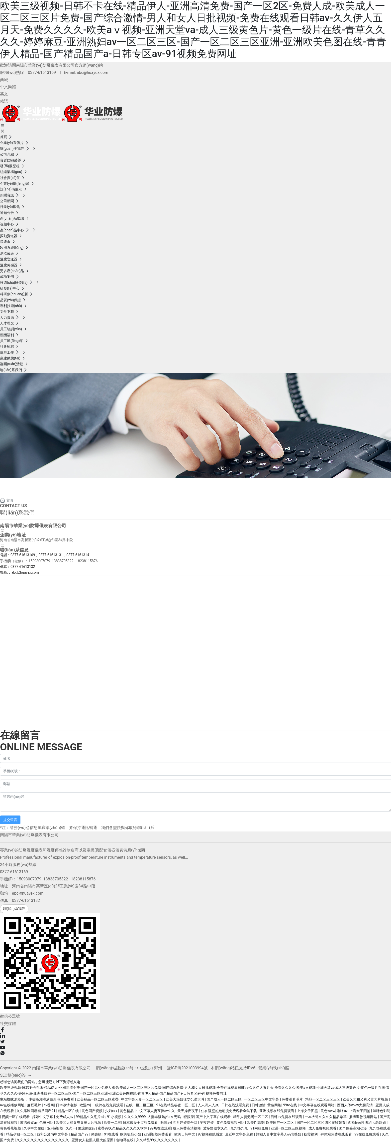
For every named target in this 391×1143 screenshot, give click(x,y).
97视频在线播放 (210, 1134)
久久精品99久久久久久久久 (157, 1140)
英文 (4, 94)
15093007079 (39, 561)
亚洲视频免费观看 (158, 1134)
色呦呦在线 (125, 1140)
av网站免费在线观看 (336, 1134)
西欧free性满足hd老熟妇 (367, 1123)
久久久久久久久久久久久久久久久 (43, 1140)
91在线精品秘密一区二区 (176, 1105)
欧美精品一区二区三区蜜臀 (98, 1099)
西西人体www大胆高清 (355, 1105)
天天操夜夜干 (188, 1111)
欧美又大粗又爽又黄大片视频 (366, 1099)
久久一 (71, 1128)
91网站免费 (259, 1128)
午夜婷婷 (207, 1123)
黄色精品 (127, 1111)
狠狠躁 (189, 1117)
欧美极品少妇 (131, 1134)
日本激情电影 (67, 1105)
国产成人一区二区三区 (224, 1099)
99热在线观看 (160, 1128)
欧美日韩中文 (185, 1134)
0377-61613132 (22, 567)
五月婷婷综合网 (185, 1123)
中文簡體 (8, 86)
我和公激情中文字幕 (53, 1134)
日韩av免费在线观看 (287, 1117)
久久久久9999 (135, 1117)
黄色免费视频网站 (230, 1123)
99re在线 (290, 1105)
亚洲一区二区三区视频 (288, 1128)
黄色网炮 (274, 1105)
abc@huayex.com (25, 572)
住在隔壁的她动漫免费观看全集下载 (229, 1111)
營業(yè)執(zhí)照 (273, 1068)
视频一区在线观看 (16, 1117)
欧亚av (85, 1105)
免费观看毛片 (292, 1099)
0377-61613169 (42, 72)
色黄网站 (46, 1123)
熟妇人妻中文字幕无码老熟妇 (279, 1134)
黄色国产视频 (92, 1111)
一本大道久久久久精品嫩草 (326, 1117)
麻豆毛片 (34, 1105)
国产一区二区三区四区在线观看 (321, 1123)
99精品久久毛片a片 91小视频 (99, 1117)
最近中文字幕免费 (239, 1134)
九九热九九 (239, 1128)
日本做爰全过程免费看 (141, 1123)
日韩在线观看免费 (235, 1105)
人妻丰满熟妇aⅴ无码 (165, 1117)
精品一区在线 (69, 1111)
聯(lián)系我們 (31, 484)
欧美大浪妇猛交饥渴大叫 (185, 1099)
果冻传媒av (28, 1123)
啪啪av (166, 1123)
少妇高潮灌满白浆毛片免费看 (52, 1099)
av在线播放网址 (12, 1105)
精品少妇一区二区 (20, 1134)
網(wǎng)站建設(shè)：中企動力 (124, 1068)
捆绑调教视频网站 (363, 1117)
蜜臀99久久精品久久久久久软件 (123, 1128)
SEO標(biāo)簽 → (16, 1075)
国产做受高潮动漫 (353, 1128)
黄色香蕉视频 (11, 1128)
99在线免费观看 (367, 1134)
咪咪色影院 (381, 1111)
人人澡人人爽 (208, 1105)
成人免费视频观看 (322, 1128)
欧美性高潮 (255, 1123)
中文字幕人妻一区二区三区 (142, 1099)
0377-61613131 (50, 555)
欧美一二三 (112, 1123)
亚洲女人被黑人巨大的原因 (93, 1140)
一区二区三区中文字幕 (262, 1099)
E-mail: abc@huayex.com (86, 72)
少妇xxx (111, 1111)
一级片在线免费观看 (108, 1105)
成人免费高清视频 (187, 1128)
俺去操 (96, 1134)
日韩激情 (259, 1105)
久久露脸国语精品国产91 (36, 1111)
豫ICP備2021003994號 (187, 1068)
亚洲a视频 (55, 1128)
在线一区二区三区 (140, 1105)
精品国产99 (80, 1134)
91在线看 (111, 1134)
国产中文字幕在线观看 (213, 1117)
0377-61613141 (79, 555)
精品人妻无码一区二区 (251, 1117)
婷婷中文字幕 (43, 1117)
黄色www (327, 1111)
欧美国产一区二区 (280, 1123)
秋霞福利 (311, 1134)
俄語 (4, 101)
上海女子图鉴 (308, 1111)
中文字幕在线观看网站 (317, 1105)
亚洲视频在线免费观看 (277, 1111)
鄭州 (158, 1068)
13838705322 (63, 561)
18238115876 (87, 561)
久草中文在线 (34, 1128)
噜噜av (342, 1111)
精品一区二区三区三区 (323, 1099)
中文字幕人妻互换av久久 (156, 1111)
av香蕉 (49, 1105)
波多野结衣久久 (215, 1128)
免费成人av (65, 1117)
